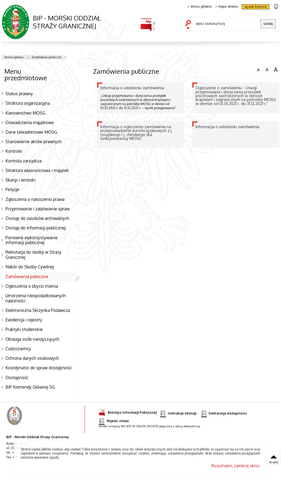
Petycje (12, 189)
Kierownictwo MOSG (25, 113)
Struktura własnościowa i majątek (37, 170)
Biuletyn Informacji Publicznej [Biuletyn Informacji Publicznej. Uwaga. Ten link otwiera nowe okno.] (128, 411)
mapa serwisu (226, 6)
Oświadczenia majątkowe (29, 122)
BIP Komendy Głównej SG (30, 387)
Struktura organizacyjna (27, 103)
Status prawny (19, 93)
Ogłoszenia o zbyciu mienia (31, 286)
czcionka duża (275, 69)
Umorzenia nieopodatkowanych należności (35, 298)
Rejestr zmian (114, 421)
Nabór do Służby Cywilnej (29, 266)
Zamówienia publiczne (46, 57)
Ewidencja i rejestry (23, 320)
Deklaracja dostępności (224, 413)
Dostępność (16, 377)
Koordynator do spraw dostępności (38, 367)
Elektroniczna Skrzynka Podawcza (37, 310)
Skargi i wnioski (20, 180)
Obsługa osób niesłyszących (32, 339)
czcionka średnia (266, 69)
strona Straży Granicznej (276, 6)
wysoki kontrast (255, 7)
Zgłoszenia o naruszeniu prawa (34, 199)
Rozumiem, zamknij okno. (235, 465)
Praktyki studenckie (24, 329)
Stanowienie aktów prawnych (33, 141)
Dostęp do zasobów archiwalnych (37, 218)
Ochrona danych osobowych (32, 358)
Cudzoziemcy (18, 348)
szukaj (189, 25)
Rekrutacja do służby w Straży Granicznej (33, 254)
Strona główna (13, 57)
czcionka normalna (258, 69)
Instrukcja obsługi (178, 413)
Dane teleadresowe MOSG (31, 132)
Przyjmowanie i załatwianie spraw (37, 208)
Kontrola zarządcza (23, 161)
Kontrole (13, 151)
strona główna (200, 6)
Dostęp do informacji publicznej (35, 228)
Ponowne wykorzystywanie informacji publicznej (31, 240)
